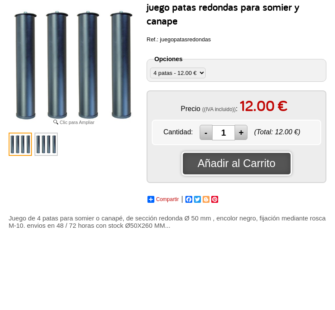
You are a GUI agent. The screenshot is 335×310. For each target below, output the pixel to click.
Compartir (163, 199)
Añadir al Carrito (236, 163)
